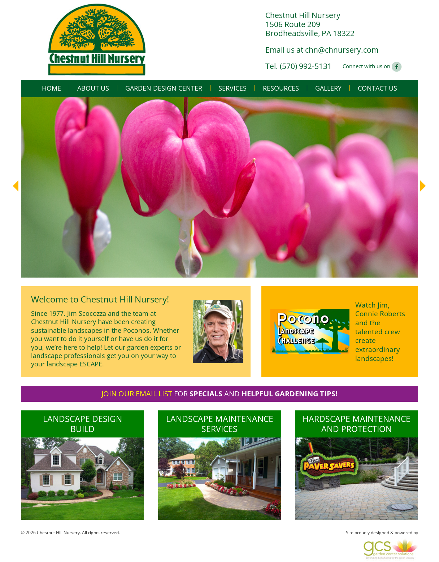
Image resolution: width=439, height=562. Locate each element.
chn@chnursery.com (341, 50)
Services (232, 88)
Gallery (328, 88)
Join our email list (136, 393)
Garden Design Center (163, 88)
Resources (281, 88)
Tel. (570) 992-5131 (298, 66)
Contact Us (377, 88)
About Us (93, 88)
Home (51, 88)
